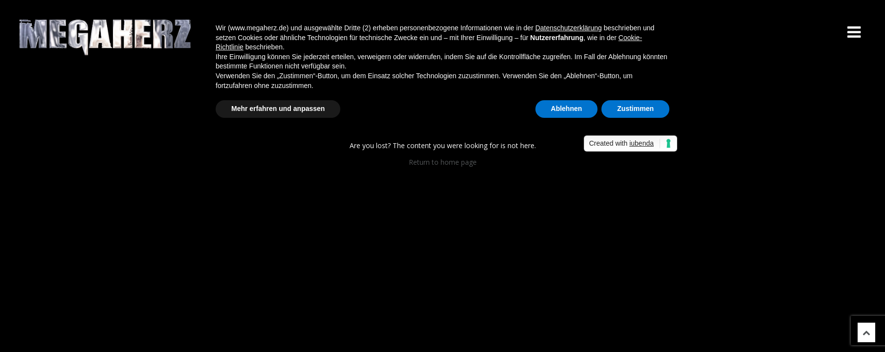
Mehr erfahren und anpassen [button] (278, 108)
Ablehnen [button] (566, 108)
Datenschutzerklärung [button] (568, 28)
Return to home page (443, 162)
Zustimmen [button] (635, 108)
